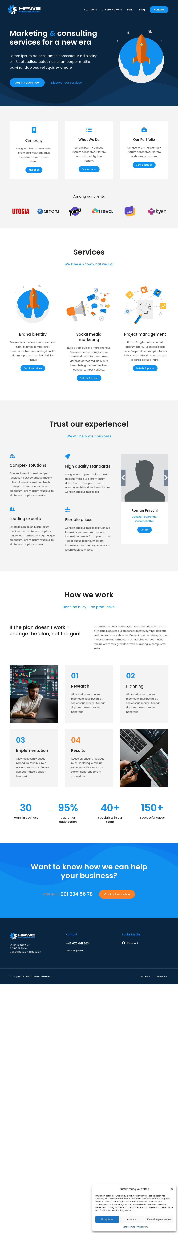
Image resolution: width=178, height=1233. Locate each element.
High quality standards (87, 466)
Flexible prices (78, 519)
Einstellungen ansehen (159, 1219)
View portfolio (144, 165)
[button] (171, 1189)
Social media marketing (89, 337)
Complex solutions (28, 465)
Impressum (142, 1226)
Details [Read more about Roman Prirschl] (145, 529)
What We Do (89, 139)
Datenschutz (129, 1226)
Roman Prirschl (145, 510)
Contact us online (117, 894)
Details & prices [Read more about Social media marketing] (89, 378)
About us (34, 170)
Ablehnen (132, 1219)
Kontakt (159, 9)
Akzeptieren (107, 1219)
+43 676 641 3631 (78, 943)
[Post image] (33, 305)
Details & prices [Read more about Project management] (145, 368)
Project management (145, 334)
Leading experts (25, 518)
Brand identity (33, 334)
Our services (89, 169)
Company (34, 140)
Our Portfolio (144, 139)
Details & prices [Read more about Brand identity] (33, 368)
